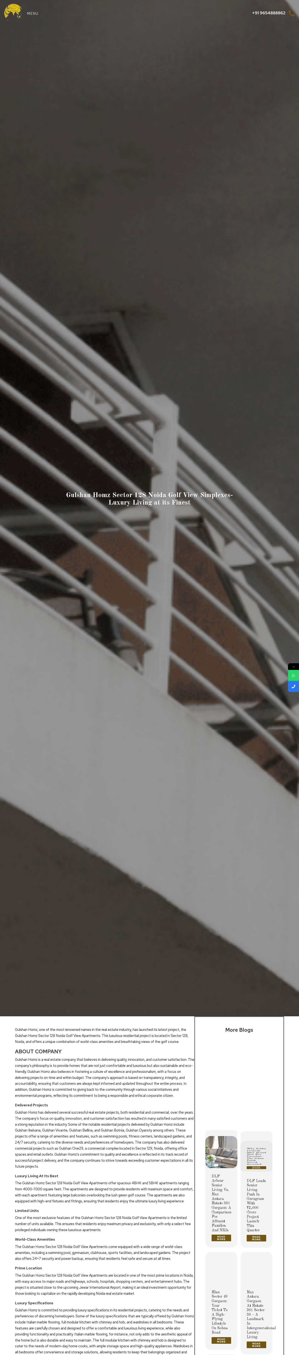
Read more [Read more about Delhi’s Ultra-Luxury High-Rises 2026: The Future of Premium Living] (221, 1122)
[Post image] (221, 1059)
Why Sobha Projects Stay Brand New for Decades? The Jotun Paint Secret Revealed (256, 1101)
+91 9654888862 (269, 13)
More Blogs (239, 1029)
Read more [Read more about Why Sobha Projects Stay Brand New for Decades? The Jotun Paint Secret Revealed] (256, 1127)
